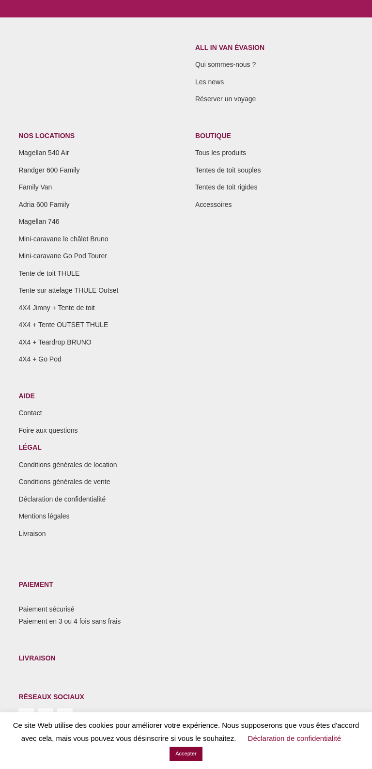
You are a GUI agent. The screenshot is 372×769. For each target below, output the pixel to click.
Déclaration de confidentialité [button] (294, 738)
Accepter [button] (185, 753)
